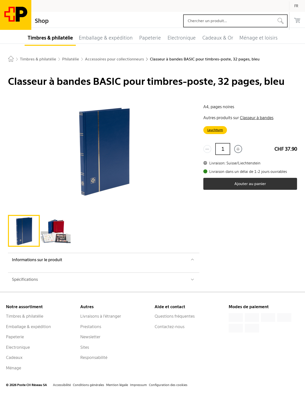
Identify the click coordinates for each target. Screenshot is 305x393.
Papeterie (15, 336)
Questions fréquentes (175, 316)
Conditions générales (88, 385)
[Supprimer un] (207, 149)
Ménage (13, 367)
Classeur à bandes (256, 117)
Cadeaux (14, 357)
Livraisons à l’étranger (100, 316)
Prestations (90, 326)
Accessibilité (62, 385)
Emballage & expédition (28, 326)
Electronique (18, 347)
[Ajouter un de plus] (238, 149)
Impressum (138, 385)
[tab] (24, 231)
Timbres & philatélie (24, 316)
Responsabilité (93, 357)
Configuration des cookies (168, 385)
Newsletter (90, 336)
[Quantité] (222, 149)
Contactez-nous (169, 326)
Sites (84, 347)
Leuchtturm (215, 130)
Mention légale (117, 385)
